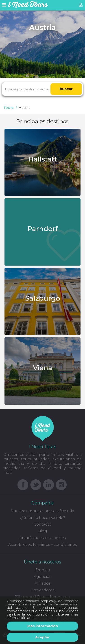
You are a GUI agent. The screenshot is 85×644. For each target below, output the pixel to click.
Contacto (42, 524)
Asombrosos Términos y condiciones (42, 544)
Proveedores (42, 590)
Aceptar (42, 637)
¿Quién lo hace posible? (42, 517)
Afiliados (42, 583)
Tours (8, 107)
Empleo (42, 570)
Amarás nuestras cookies (43, 538)
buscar (66, 89)
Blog (42, 531)
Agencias (42, 576)
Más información (42, 626)
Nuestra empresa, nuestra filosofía (42, 511)
